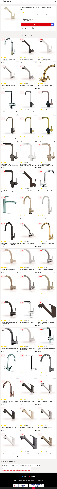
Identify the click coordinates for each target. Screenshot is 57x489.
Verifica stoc (43, 24)
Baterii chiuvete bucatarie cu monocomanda (30, 465)
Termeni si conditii (18, 480)
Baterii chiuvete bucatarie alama (9, 469)
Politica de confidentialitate (29, 480)
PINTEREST (32, 477)
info (17, 62)
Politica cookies (39, 480)
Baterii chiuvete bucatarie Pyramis (10, 465)
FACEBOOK (25, 477)
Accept (33, 488)
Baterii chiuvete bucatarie (24, 469)
